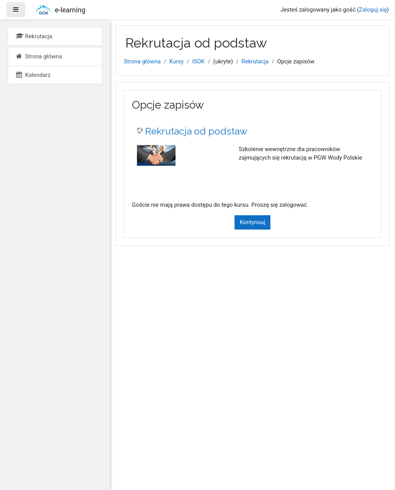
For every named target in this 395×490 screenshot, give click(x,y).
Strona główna (142, 61)
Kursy (176, 61)
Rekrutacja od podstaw (196, 131)
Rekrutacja (254, 61)
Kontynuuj (252, 222)
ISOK (198, 61)
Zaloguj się (373, 9)
